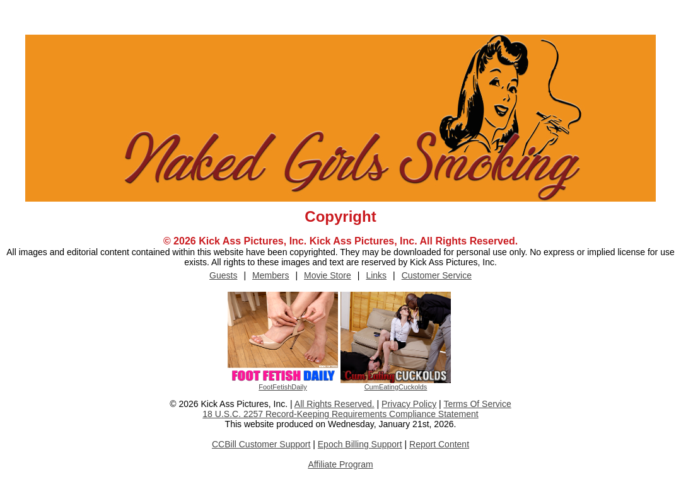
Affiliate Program (340, 464)
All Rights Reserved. (334, 404)
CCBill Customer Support (261, 444)
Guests (223, 275)
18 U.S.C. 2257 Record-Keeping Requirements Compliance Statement (340, 414)
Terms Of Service (477, 404)
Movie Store (327, 275)
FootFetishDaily (282, 387)
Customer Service (437, 275)
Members (270, 275)
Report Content (439, 444)
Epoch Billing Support (360, 444)
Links (376, 275)
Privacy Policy (408, 404)
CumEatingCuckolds (396, 387)
